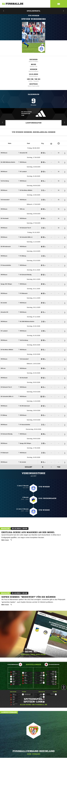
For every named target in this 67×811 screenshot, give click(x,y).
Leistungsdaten (33, 123)
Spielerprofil (33, 11)
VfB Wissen (33, 15)
